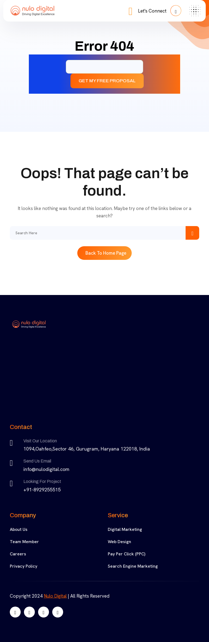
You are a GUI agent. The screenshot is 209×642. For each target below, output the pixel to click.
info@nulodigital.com (46, 469)
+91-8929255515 (42, 489)
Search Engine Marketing (133, 566)
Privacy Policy (23, 566)
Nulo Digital (55, 596)
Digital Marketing (125, 529)
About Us (18, 529)
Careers (18, 554)
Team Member (24, 541)
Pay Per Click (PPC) (126, 554)
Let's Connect (159, 10)
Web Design (119, 541)
